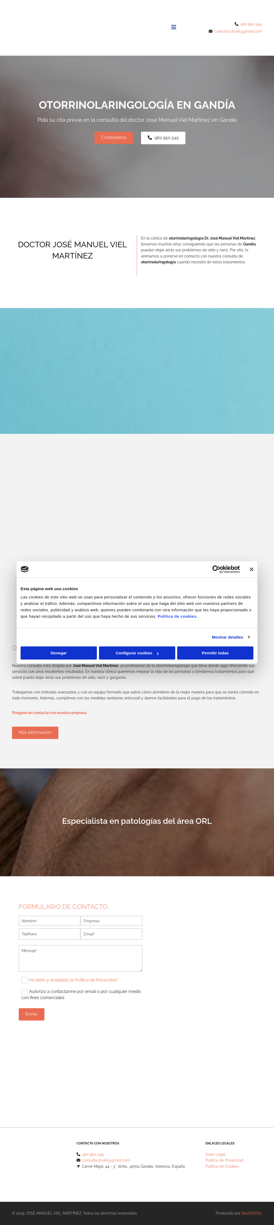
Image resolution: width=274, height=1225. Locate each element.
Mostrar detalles (227, 637)
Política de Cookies (222, 1166)
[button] (113, 138)
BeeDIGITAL (252, 1213)
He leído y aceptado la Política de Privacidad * (74, 980)
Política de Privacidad (224, 1160)
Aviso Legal (216, 1154)
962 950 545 (251, 24)
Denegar (59, 653)
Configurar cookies (137, 653)
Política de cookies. (177, 616)
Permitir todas (215, 653)
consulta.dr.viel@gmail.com (238, 31)
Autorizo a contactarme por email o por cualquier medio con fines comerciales (81, 994)
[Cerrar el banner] (251, 569)
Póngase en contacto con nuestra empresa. (49, 713)
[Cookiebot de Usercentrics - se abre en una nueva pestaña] (216, 569)
